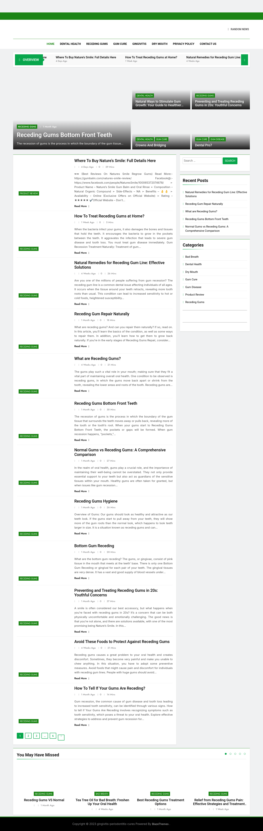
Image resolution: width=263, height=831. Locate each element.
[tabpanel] (44, 787)
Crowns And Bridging (151, 145)
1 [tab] (226, 754)
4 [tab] (240, 754)
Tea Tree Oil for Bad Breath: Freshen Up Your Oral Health (102, 802)
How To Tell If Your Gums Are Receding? (110, 688)
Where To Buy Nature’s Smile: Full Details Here (104, 57)
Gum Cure (120, 44)
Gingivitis (139, 44)
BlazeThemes (160, 824)
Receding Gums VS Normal (44, 800)
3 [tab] (235, 754)
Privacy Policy (183, 44)
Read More (81, 206)
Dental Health (70, 44)
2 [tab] (230, 754)
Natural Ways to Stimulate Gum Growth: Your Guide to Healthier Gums (158, 105)
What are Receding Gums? (97, 358)
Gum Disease (217, 139)
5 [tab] (245, 754)
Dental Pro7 (203, 145)
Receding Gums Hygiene (49, 57)
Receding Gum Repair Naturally (102, 314)
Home (51, 44)
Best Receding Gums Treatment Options (160, 802)
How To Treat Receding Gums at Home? (170, 57)
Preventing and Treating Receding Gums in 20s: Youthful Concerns (219, 103)
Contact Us (208, 44)
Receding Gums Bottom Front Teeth (66, 134)
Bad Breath (192, 256)
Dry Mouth (159, 44)
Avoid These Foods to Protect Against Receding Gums (122, 641)
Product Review (29, 193)
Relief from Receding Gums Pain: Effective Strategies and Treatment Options (219, 804)
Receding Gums (97, 44)
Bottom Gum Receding (94, 546)
